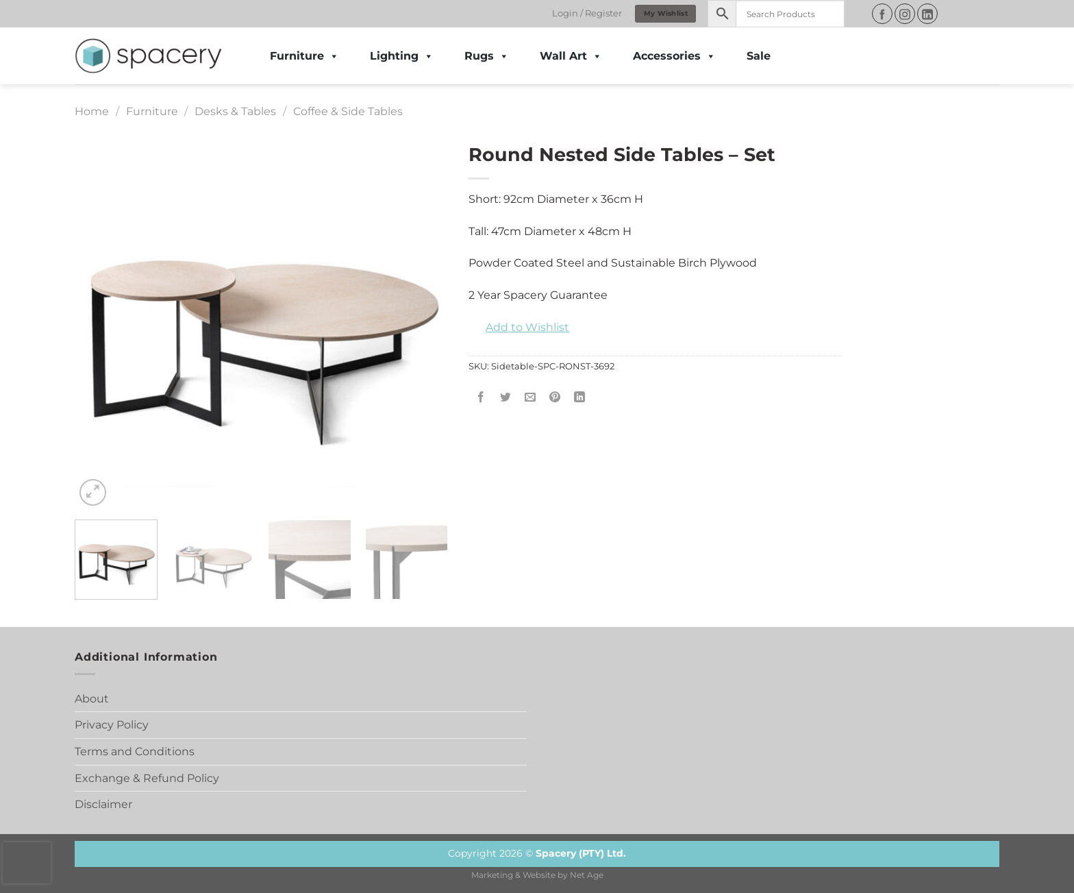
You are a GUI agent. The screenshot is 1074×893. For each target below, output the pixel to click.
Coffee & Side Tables (348, 111)
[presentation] (27, 862)
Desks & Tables (235, 111)
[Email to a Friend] (530, 397)
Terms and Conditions (135, 751)
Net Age (586, 875)
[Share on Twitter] (506, 397)
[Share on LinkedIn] (580, 397)
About (92, 698)
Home (92, 111)
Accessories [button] (674, 56)
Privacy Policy (112, 724)
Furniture (152, 111)
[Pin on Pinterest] (555, 397)
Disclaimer (103, 804)
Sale (759, 55)
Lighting (402, 56)
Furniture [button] (304, 56)
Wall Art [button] (571, 56)
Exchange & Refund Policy (147, 778)
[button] (519, 327)
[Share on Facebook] (481, 397)
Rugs (486, 56)
